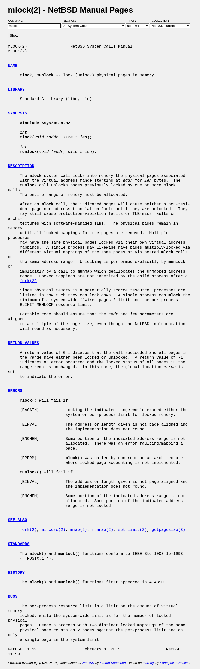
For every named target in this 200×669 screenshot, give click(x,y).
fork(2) (28, 281)
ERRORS (15, 391)
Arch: (134, 20)
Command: (17, 20)
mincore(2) (53, 530)
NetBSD (88, 663)
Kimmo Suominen (113, 663)
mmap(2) (78, 530)
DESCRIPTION (21, 166)
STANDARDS (18, 544)
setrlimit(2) (132, 530)
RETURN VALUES (23, 343)
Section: (70, 20)
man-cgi (148, 663)
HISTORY (16, 572)
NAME (12, 66)
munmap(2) (102, 530)
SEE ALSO (17, 520)
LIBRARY (16, 89)
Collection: (161, 20)
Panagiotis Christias (174, 663)
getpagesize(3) (168, 530)
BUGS (12, 596)
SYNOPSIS (17, 113)
